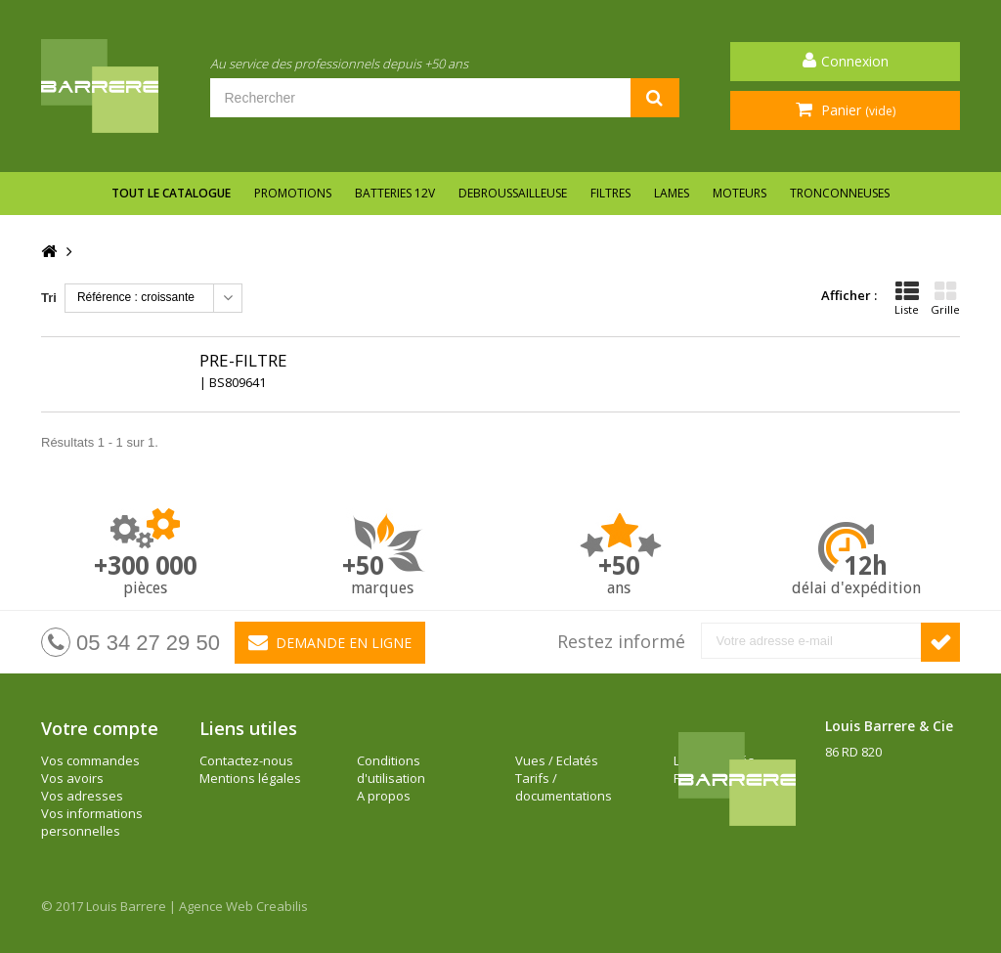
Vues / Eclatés (398, 778)
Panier (856, 110)
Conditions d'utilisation (233, 804)
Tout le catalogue (171, 193)
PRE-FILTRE (243, 360)
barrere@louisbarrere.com (904, 839)
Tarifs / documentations (405, 804)
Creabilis (282, 906)
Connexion (855, 61)
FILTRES (610, 193)
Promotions (292, 193)
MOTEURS (739, 193)
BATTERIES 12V (395, 193)
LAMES (671, 193)
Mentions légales (250, 778)
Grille (945, 298)
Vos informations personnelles (92, 822)
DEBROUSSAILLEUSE (512, 193)
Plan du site (550, 778)
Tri (49, 297)
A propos (384, 760)
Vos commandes (90, 760)
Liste (906, 298)
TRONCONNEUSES (840, 193)
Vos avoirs (72, 778)
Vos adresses (82, 795)
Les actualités (555, 760)
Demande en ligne (330, 642)
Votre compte (99, 728)
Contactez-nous (246, 760)
